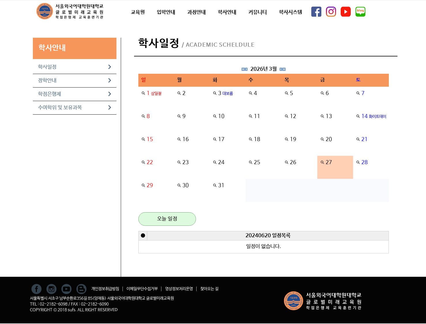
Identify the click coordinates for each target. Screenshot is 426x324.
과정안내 (196, 12)
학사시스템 (290, 12)
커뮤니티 (257, 12)
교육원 (138, 12)
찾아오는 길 (209, 289)
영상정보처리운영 (179, 289)
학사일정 (74, 67)
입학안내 (166, 12)
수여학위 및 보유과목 (74, 108)
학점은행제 (74, 94)
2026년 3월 (263, 69)
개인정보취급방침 (105, 289)
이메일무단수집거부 (142, 289)
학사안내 (227, 12)
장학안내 (74, 81)
